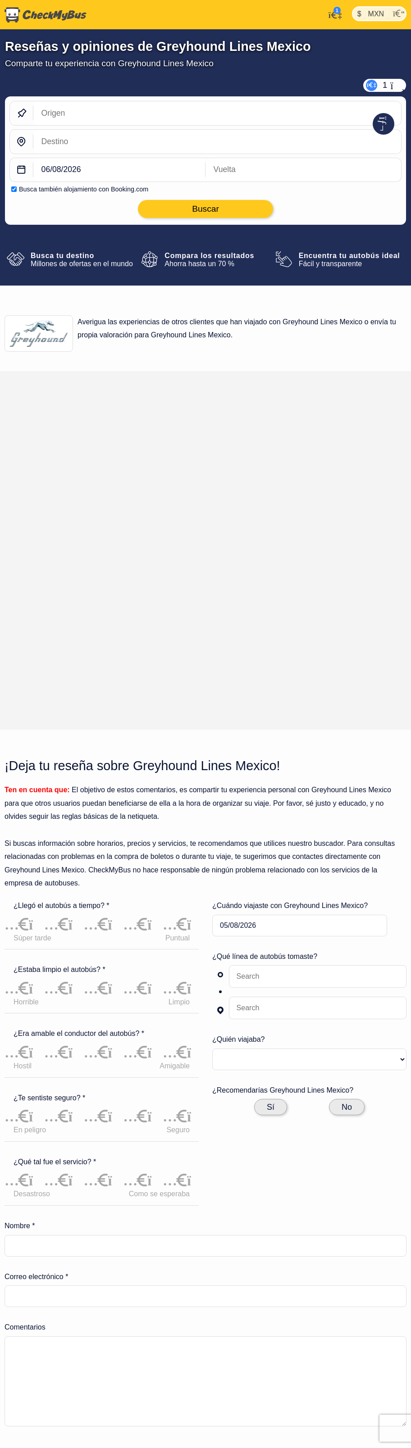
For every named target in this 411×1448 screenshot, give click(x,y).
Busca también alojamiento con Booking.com (83, 189)
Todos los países (310, 1357)
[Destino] (217, 142)
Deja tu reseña (372, 416)
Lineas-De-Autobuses (75, 1281)
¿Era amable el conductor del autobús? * (79, 814)
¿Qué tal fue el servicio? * (55, 942)
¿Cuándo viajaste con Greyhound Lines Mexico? (290, 686)
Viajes (170, 1357)
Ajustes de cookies (197, 1343)
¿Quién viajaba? (238, 820)
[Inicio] (43, 14)
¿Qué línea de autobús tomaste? (264, 736)
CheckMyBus (19, 1281)
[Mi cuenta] (333, 14)
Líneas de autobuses (83, 1357)
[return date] (303, 170)
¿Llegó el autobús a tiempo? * (62, 686)
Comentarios (25, 1108)
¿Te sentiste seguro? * (49, 878)
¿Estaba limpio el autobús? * (59, 750)
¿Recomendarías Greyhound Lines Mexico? (282, 870)
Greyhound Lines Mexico (148, 1281)
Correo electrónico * (36, 1057)
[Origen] (217, 113)
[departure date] (119, 170)
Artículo (293, 1343)
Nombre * (20, 1006)
